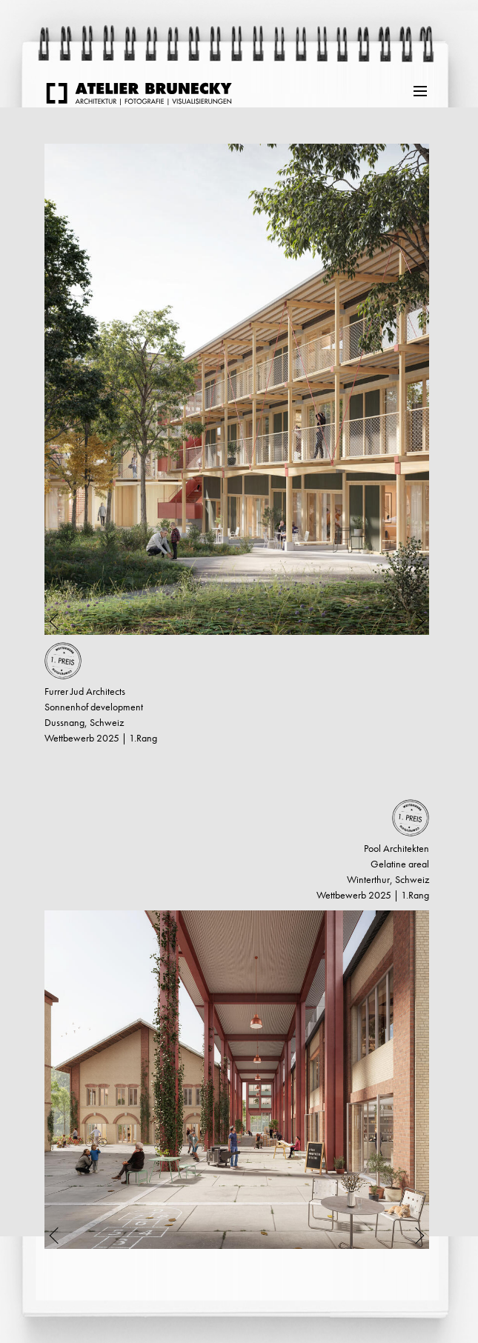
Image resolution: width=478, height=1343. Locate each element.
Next (410, 389)
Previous (63, 389)
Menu (421, 89)
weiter (40, 1296)
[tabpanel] (236, 389)
